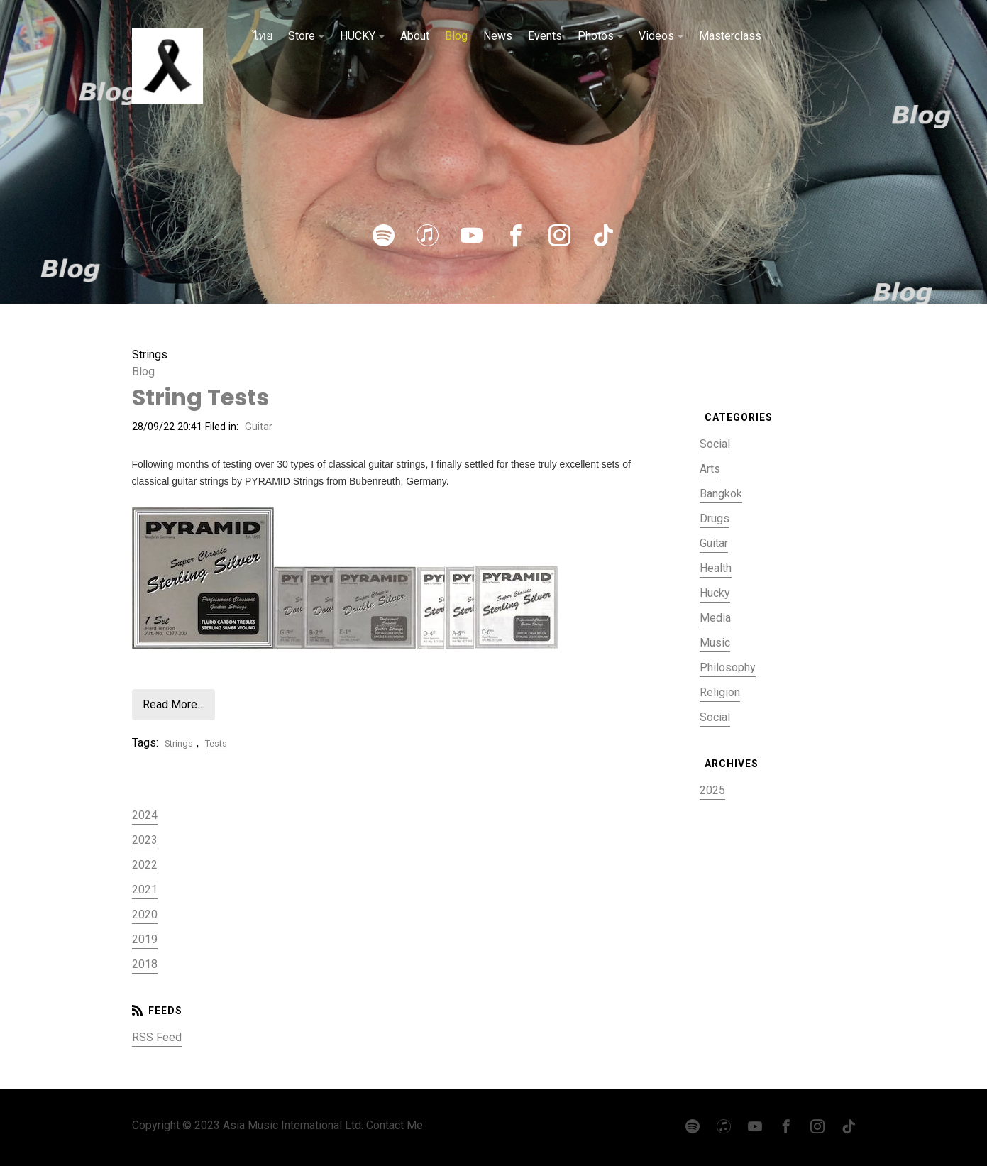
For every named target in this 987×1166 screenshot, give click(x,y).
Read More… (173, 704)
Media (715, 618)
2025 (712, 790)
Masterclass (730, 36)
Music (715, 642)
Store (301, 36)
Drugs (714, 518)
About (414, 36)
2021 (145, 889)
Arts (710, 468)
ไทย (262, 36)
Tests (216, 743)
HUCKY (357, 36)
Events (545, 36)
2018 (145, 964)
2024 (145, 815)
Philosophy (728, 667)
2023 (145, 840)
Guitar (258, 427)
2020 (145, 914)
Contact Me (394, 1125)
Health (716, 568)
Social (715, 444)
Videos (656, 36)
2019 (145, 939)
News (497, 36)
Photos (596, 36)
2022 (145, 864)
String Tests (200, 397)
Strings (179, 743)
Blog (456, 36)
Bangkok (721, 493)
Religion (720, 692)
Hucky (715, 593)
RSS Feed (157, 1037)
